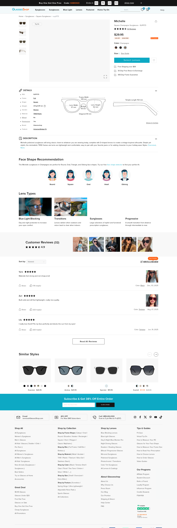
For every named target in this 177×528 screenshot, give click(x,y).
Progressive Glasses (115, 451)
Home (21, 16)
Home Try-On (103, 10)
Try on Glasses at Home (24, 475)
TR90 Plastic (37, 114)
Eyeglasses (40, 10)
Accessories (19, 479)
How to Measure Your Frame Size (149, 447)
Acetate (80, 454)
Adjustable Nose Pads (66, 490)
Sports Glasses (63, 493)
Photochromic (106, 461)
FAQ (102, 506)
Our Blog (104, 492)
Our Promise (106, 495)
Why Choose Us (107, 485)
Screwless (76, 483)
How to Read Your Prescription (148, 451)
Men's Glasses (20, 440)
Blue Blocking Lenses (109, 433)
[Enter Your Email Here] (78, 405)
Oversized (152, 145)
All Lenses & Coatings (109, 468)
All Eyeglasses (20, 433)
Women (36, 110)
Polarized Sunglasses (109, 458)
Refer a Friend (142, 481)
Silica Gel (80, 458)
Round (60, 436)
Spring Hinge (63, 486)
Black (72, 465)
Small (71, 475)
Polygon (73, 440)
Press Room (105, 488)
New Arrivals (19, 465)
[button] (157, 244)
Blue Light (67, 10)
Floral (65, 468)
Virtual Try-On (142, 436)
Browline (67, 436)
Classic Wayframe (64, 443)
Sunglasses (54, 10)
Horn (66, 440)
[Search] (130, 10)
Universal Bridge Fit (40, 129)
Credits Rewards (143, 492)
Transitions (117, 461)
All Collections (63, 497)
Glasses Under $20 (22, 495)
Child (38, 443)
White (65, 472)
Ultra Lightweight (75, 486)
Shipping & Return (108, 499)
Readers (104, 447)
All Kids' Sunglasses (22, 461)
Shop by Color (63, 465)
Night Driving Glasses (109, 443)
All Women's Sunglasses (24, 454)
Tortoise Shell (80, 465)
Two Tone (72, 468)
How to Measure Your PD (146, 440)
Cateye (79, 433)
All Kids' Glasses (21, 443)
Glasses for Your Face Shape (148, 443)
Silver (60, 472)
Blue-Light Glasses (108, 436)
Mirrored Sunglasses (109, 454)
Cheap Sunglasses (22, 510)
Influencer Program (144, 488)
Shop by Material (64, 454)
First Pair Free (20, 499)
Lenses (79, 10)
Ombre (79, 468)
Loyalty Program (143, 485)
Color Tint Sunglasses (109, 465)
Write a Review (150, 262)
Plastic (65, 458)
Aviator (74, 436)
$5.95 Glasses (20, 492)
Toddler (31, 443)
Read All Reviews (88, 342)
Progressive (26, 121)
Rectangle (82, 436)
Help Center (105, 503)
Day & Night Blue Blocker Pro (112, 440)
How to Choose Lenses (146, 454)
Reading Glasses (115, 447)
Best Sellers (19, 472)
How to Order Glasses (145, 458)
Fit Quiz (140, 433)
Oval (84, 433)
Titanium (72, 458)
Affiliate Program (143, 474)
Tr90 (59, 458)
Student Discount (143, 478)
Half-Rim (81, 447)
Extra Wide (62, 479)
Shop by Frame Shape (66, 433)
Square (35, 102)
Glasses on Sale (21, 503)
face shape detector (114, 165)
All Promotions (20, 513)
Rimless (61, 451)
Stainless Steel (63, 461)
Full (34, 98)
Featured (90, 10)
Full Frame (73, 447)
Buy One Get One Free (24, 506)
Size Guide (125, 53)
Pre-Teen (18, 447)
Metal (74, 454)
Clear (60, 468)
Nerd (22, 148)
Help (162, 10)
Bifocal (24, 117)
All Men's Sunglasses (23, 458)
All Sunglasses (20, 451)
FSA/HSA (140, 495)
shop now (129, 3)
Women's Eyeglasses (23, 436)
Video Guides (142, 461)
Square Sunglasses (43, 16)
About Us (104, 481)
